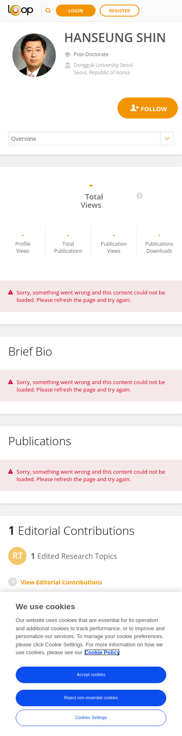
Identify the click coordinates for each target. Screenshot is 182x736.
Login (75, 10)
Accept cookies (91, 674)
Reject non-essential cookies (91, 698)
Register (119, 10)
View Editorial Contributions (61, 582)
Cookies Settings (91, 717)
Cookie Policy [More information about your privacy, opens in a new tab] (102, 652)
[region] (91, 664)
